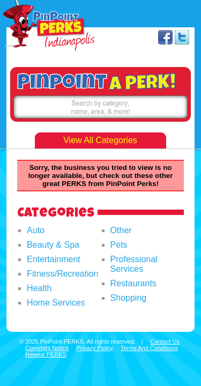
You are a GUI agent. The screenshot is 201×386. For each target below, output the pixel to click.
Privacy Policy (94, 348)
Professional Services (134, 264)
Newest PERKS (45, 354)
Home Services (56, 302)
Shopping (128, 297)
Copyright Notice (47, 348)
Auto (35, 230)
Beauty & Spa (53, 244)
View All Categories (100, 140)
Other (121, 230)
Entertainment (53, 259)
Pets (119, 244)
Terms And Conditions (149, 348)
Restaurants (133, 283)
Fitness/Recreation (62, 273)
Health (39, 288)
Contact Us (165, 341)
